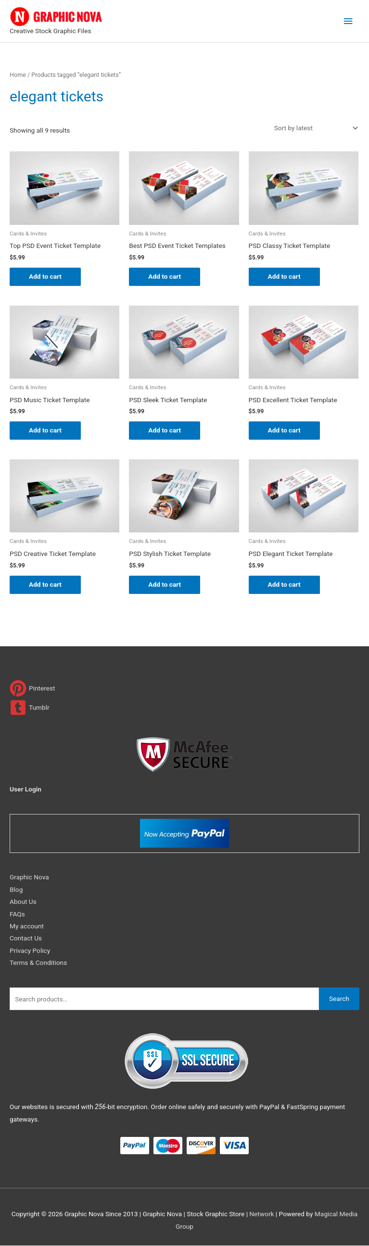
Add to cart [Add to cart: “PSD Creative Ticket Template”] (45, 584)
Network (261, 1214)
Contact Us (26, 938)
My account (27, 926)
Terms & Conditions (38, 962)
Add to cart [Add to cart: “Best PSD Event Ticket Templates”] (164, 276)
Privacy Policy (30, 950)
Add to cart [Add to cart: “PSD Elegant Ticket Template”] (284, 584)
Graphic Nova (29, 877)
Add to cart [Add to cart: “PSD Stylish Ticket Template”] (164, 584)
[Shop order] (314, 128)
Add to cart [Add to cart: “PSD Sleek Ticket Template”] (164, 430)
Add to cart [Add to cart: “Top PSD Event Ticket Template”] (45, 276)
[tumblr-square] (30, 707)
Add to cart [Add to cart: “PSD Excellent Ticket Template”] (284, 430)
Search (339, 998)
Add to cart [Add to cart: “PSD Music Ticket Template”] (45, 430)
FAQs (17, 914)
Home (18, 74)
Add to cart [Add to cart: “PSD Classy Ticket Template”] (284, 276)
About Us (23, 901)
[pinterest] (32, 688)
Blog (16, 889)
